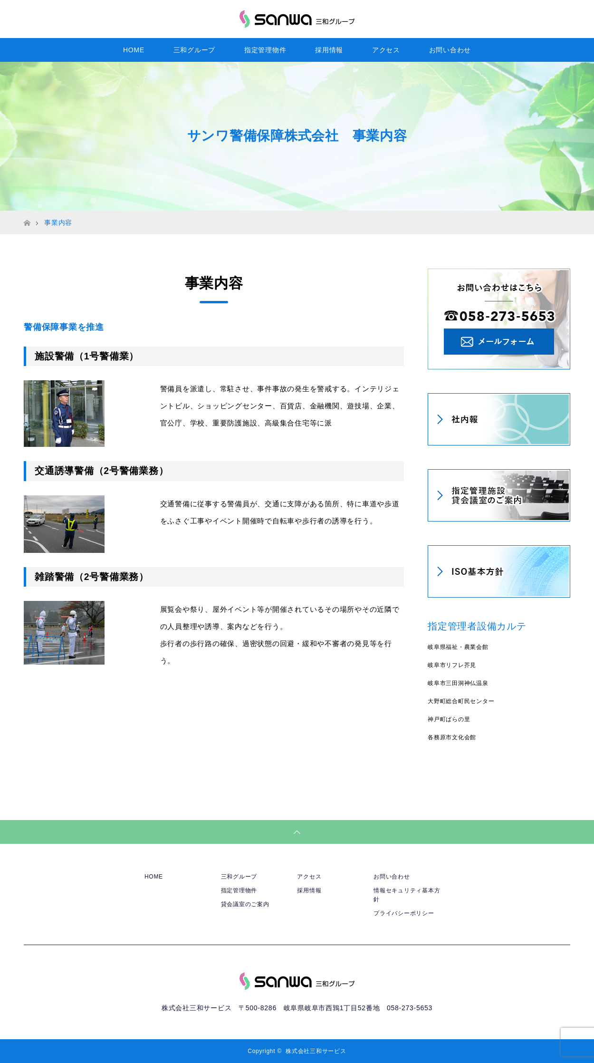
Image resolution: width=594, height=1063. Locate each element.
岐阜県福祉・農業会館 (458, 647)
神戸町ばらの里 (449, 719)
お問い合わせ (450, 50)
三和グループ (194, 50)
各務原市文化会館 (452, 737)
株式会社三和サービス (316, 1051)
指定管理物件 (265, 50)
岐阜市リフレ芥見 (452, 665)
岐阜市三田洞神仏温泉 (458, 683)
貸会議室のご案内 (245, 904)
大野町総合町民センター (461, 701)
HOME (133, 50)
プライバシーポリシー (404, 913)
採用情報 (329, 50)
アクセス (386, 50)
